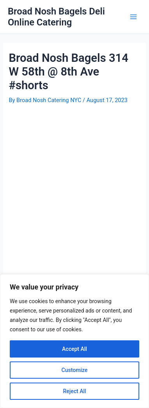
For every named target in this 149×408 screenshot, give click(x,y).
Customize (75, 370)
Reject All (74, 391)
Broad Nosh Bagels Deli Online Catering (56, 17)
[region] (74, 341)
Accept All (74, 349)
